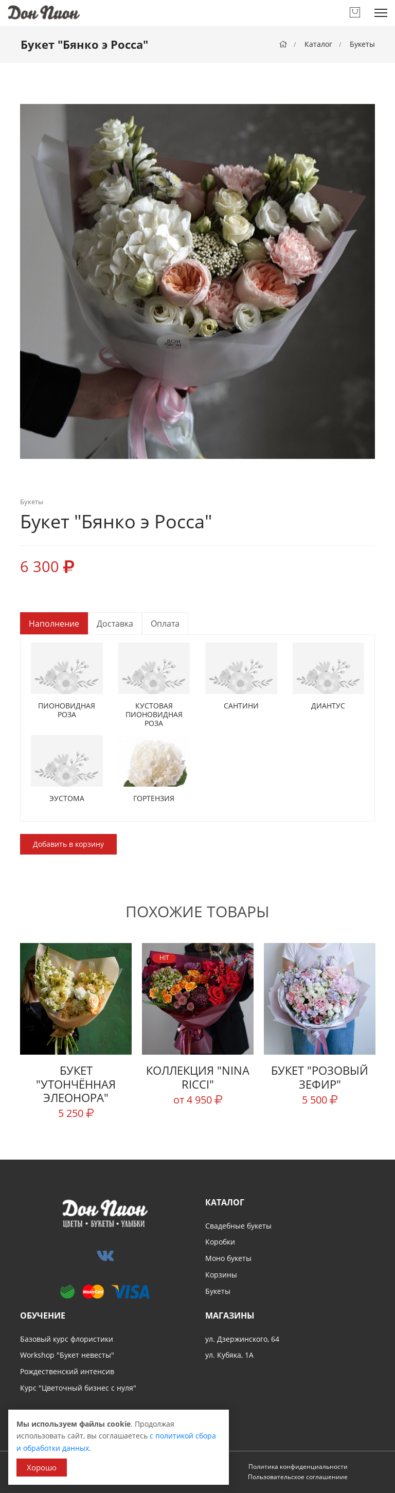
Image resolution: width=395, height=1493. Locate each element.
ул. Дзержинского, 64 (242, 1339)
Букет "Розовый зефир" (319, 1076)
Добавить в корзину (68, 844)
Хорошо (42, 1467)
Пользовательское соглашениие (298, 1476)
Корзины (221, 1274)
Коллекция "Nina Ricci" (197, 1076)
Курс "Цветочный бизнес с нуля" (78, 1388)
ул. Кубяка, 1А (229, 1355)
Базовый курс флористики (66, 1339)
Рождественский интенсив (67, 1371)
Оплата (165, 623)
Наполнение (54, 623)
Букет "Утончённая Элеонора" (76, 1083)
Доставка (115, 623)
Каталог (318, 44)
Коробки (220, 1242)
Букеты (362, 44)
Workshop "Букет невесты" (67, 1355)
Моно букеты (228, 1258)
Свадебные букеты (238, 1226)
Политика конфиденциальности (298, 1466)
